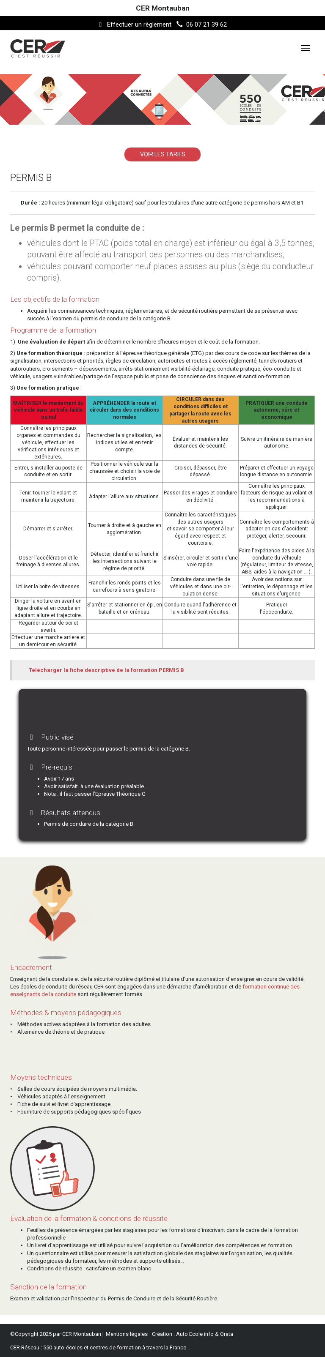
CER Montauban (163, 8)
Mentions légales (127, 1334)
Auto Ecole (189, 1334)
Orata (226, 1334)
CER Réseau (24, 1347)
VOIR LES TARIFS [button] (162, 154)
